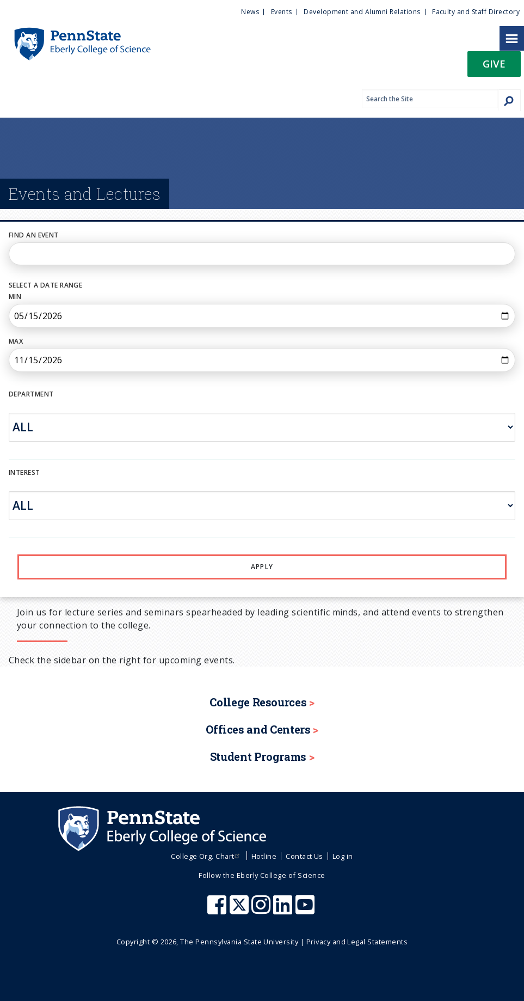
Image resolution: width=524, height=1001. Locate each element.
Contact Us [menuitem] (304, 856)
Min (15, 296)
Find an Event (34, 235)
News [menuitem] (250, 11)
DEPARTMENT (31, 394)
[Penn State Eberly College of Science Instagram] (262, 910)
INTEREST (24, 472)
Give (494, 63)
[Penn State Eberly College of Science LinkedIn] (284, 910)
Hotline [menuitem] (263, 856)
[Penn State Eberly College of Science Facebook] (218, 910)
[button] (494, 67)
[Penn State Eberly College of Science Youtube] (306, 910)
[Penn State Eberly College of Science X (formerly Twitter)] (240, 910)
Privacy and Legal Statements (357, 942)
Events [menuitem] (281, 11)
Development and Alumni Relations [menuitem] (362, 11)
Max (16, 341)
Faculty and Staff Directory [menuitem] (476, 11)
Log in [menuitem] (342, 856)
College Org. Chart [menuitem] (206, 856)
